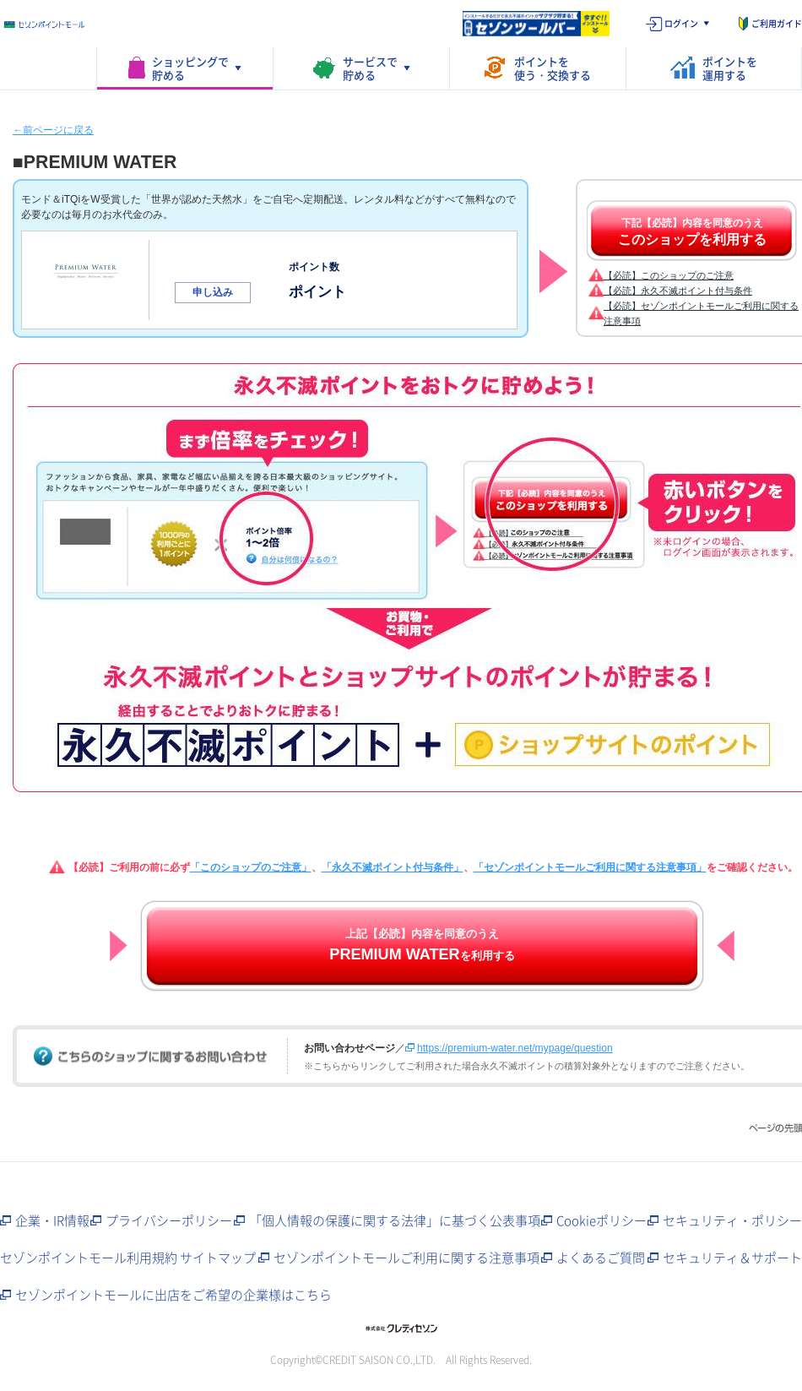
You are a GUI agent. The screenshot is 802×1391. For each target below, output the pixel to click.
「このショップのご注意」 (251, 867)
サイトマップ (218, 1257)
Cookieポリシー (601, 1220)
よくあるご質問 (600, 1257)
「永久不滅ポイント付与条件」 (392, 867)
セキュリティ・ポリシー (732, 1220)
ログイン (681, 23)
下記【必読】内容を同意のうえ (692, 232)
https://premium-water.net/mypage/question (515, 1048)
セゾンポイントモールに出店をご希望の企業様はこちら (173, 1294)
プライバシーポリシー (169, 1220)
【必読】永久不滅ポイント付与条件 (678, 290)
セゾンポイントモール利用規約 (88, 1257)
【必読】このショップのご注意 (669, 275)
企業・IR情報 (52, 1220)
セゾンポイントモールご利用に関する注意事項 (406, 1257)
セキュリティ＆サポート (732, 1257)
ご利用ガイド (776, 23)
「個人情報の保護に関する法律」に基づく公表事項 (394, 1220)
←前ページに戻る (53, 130)
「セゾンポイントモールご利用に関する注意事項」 (590, 867)
